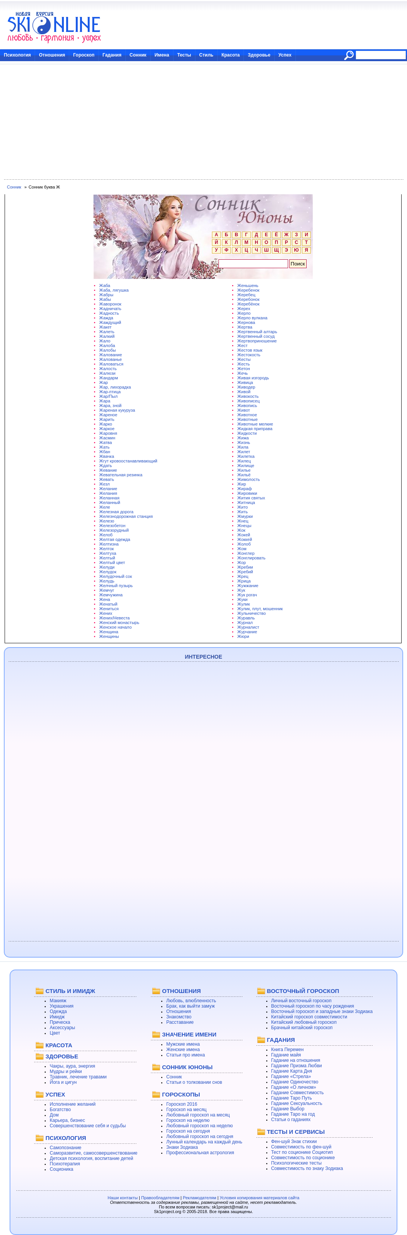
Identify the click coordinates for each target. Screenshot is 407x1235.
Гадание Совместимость (297, 1092)
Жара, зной (110, 405)
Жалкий (107, 336)
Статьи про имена (185, 1055)
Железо (106, 521)
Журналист (248, 627)
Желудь (106, 581)
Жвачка (106, 456)
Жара (104, 401)
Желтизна (109, 544)
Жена (104, 599)
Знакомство (178, 1017)
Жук (241, 590)
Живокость (248, 396)
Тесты (184, 55)
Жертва (244, 327)
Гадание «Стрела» (291, 1076)
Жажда (106, 317)
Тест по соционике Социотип (302, 1152)
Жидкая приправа (254, 428)
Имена (162, 55)
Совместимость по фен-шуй (301, 1147)
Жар (103, 382)
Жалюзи (107, 373)
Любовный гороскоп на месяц (198, 1115)
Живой (243, 391)
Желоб (106, 534)
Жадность (109, 313)
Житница (246, 502)
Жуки (242, 599)
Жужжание (248, 585)
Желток (106, 548)
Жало (104, 341)
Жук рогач (247, 594)
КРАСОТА (58, 1045)
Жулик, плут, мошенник (260, 608)
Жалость (108, 368)
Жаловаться (111, 364)
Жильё (244, 474)
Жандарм (108, 378)
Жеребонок (248, 299)
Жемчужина (111, 594)
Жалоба (107, 345)
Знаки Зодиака (182, 1147)
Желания (108, 493)
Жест (242, 345)
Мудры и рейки (66, 1071)
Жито (242, 507)
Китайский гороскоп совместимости (309, 1017)
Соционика (61, 1169)
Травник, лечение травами (78, 1077)
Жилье (244, 470)
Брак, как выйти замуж (190, 1006)
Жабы (105, 299)
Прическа (60, 1022)
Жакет (105, 327)
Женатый (108, 604)
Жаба (104, 285)
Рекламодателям (199, 1197)
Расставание (179, 1022)
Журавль (246, 618)
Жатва (105, 442)
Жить (242, 511)
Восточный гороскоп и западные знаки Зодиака (322, 1011)
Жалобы (107, 350)
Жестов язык (249, 350)
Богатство (60, 1109)
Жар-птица (110, 391)
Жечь (242, 373)
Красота (231, 55)
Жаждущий (110, 322)
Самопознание (65, 1147)
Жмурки (245, 516)
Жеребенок (248, 290)
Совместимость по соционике (303, 1157)
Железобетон (112, 525)
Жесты (244, 359)
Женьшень (248, 285)
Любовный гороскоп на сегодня (199, 1136)
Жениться (109, 608)
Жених (105, 613)
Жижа (243, 438)
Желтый (107, 558)
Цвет (55, 1033)
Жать (104, 447)
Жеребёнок (248, 304)
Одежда (58, 1011)
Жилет (243, 451)
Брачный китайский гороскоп (302, 1027)
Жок (241, 530)
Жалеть (106, 331)
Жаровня (108, 433)
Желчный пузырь (116, 585)
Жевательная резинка (120, 474)
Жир (241, 484)
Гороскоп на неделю (188, 1120)
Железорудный (114, 530)
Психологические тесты (296, 1163)
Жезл (104, 484)
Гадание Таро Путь (291, 1098)
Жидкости (247, 433)
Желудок (108, 571)
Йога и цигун (63, 1082)
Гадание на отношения (295, 1060)
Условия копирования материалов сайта (259, 1197)
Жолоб (244, 544)
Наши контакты (123, 1197)
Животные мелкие (255, 424)
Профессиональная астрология (200, 1152)
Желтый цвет (112, 562)
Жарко (105, 424)
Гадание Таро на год (293, 1114)
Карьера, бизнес (67, 1120)
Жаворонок (110, 304)
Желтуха (107, 553)
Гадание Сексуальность (296, 1103)
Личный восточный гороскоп (301, 1000)
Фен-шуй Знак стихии (294, 1141)
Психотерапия (65, 1164)
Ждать (105, 465)
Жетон (243, 368)
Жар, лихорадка (115, 387)
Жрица (244, 581)
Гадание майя (286, 1055)
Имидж (57, 1017)
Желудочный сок (115, 576)
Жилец (244, 461)
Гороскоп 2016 (181, 1104)
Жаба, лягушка (114, 290)
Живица (245, 382)
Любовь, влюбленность (191, 1000)
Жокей (243, 534)
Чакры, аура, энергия (72, 1066)
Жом (242, 548)
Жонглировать (251, 558)
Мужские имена (183, 1044)
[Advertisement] (203, 122)
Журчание (247, 631)
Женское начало (115, 627)
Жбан (104, 451)
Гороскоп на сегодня (188, 1131)
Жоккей (244, 539)
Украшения (61, 1006)
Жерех (243, 308)
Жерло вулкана (252, 317)
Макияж (58, 1000)
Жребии (245, 567)
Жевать (106, 479)
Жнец (243, 521)
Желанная (109, 498)
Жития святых (251, 498)
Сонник (138, 55)
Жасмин (107, 438)
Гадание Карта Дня (291, 1071)
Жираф (244, 488)
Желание (108, 488)
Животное (247, 414)
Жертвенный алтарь (257, 331)
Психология (17, 55)
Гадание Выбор (287, 1109)
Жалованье (110, 359)
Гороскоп (83, 55)
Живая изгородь (253, 378)
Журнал (245, 622)
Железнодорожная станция (126, 516)
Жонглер (246, 553)
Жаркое (107, 428)
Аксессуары (62, 1027)
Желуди (107, 567)
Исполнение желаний (72, 1104)
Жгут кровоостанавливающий (128, 461)
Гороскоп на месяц (186, 1109)
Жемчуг (106, 590)
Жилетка (246, 456)
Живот (243, 410)
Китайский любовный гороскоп (304, 1022)
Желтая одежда (114, 539)
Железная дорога (116, 511)
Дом (54, 1115)
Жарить (106, 419)
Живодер (246, 387)
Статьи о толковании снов (194, 1082)
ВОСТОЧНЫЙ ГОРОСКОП (303, 991)
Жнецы (244, 525)
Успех (285, 55)
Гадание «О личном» (293, 1087)
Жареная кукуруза (117, 410)
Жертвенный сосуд (256, 336)
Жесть (243, 364)
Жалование (110, 354)
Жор (241, 562)
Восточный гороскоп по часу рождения (312, 1006)
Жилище (245, 465)
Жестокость (248, 354)
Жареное (108, 414)
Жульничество (251, 613)
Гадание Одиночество (295, 1082)
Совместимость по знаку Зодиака (307, 1168)
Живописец (248, 401)
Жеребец (246, 294)
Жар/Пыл (108, 396)
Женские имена (183, 1049)
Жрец (243, 576)
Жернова (246, 322)
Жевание (108, 470)
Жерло (244, 313)
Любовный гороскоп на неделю (199, 1125)
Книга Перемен (287, 1049)
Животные (247, 419)
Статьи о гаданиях (291, 1119)
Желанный (109, 502)
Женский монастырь (119, 622)
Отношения (52, 55)
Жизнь (243, 442)
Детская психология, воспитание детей (91, 1158)
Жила (243, 447)
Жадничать (110, 308)
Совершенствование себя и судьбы (88, 1125)
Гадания (112, 55)
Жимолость (248, 479)
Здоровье (259, 55)
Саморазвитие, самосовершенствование (93, 1153)
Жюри (243, 636)
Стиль (206, 55)
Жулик (243, 604)
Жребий (245, 571)
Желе (104, 507)
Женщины (109, 636)
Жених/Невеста (114, 618)
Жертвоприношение (257, 341)
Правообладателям (160, 1197)
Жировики (247, 493)
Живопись (247, 405)
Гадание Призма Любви (296, 1065)
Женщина (108, 631)
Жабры (106, 294)
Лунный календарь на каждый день (204, 1142)
